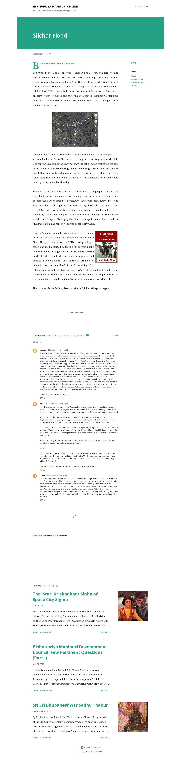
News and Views (137, 79)
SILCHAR (134, 86)
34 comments (46, 690)
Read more (104, 632)
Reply (42, 398)
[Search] (138, 6)
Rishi (42, 403)
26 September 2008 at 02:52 (56, 403)
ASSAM (133, 76)
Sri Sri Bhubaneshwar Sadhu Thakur (70, 705)
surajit (42, 475)
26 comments (46, 632)
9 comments (45, 738)
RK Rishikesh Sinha (137, 82)
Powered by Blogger (90, 747)
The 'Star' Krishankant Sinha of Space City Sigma (65, 596)
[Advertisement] (72, 556)
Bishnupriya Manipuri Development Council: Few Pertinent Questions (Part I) (70, 652)
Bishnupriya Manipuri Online (55, 6)
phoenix (43, 350)
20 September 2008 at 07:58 (59, 350)
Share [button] (133, 63)
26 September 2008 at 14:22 (58, 475)
